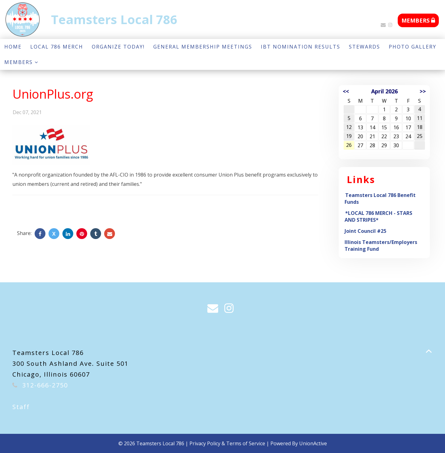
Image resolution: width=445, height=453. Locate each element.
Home (13, 46)
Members (21, 62)
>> (423, 91)
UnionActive (313, 443)
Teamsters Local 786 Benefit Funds (380, 198)
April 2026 (384, 91)
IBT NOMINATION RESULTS (300, 46)
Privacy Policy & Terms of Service (227, 443)
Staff (21, 407)
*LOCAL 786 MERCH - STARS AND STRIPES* (378, 216)
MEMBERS (418, 20)
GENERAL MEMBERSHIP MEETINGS (202, 46)
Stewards (364, 46)
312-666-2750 (45, 385)
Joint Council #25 (365, 231)
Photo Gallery (412, 46)
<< (346, 91)
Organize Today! (118, 46)
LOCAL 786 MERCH (56, 46)
